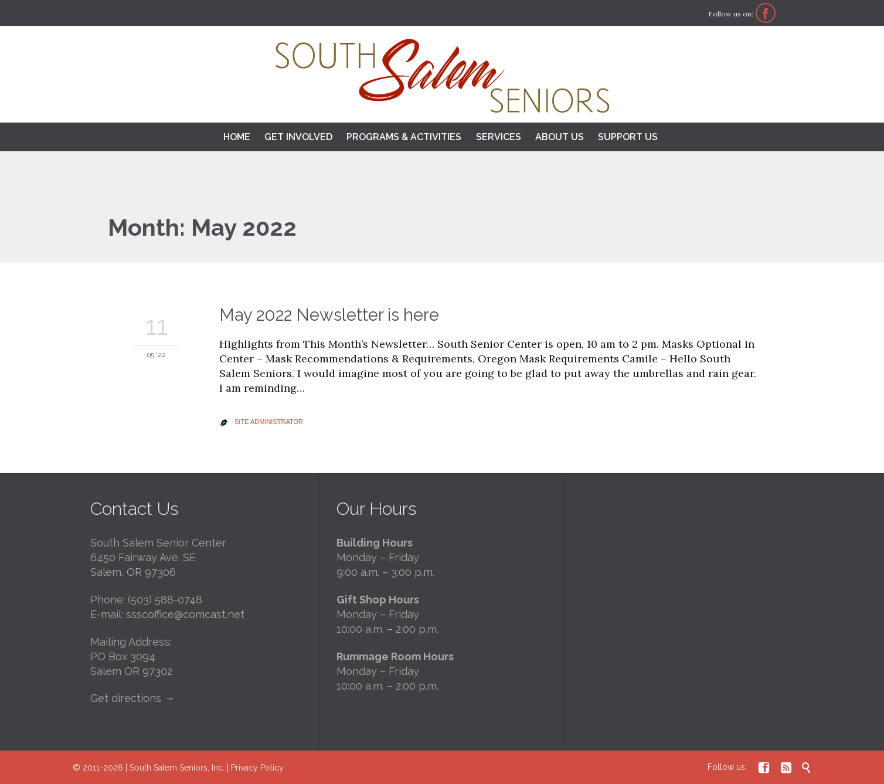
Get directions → (132, 698)
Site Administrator (268, 421)
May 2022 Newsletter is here (329, 315)
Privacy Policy (257, 767)
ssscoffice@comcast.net (185, 614)
